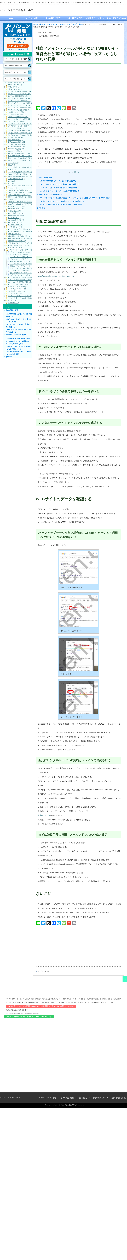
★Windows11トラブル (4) (17, 241)
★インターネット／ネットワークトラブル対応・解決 (61, 24)
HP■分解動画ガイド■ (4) (16, 179)
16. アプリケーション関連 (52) (18, 126)
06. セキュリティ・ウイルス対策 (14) (21, 103)
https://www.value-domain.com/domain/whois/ (56, 276)
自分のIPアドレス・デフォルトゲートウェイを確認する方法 (30, 273)
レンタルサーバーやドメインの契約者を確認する (59, 191)
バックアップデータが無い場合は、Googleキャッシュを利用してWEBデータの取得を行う (75, 198)
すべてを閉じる (19, 82)
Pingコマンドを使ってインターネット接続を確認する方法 (30, 261)
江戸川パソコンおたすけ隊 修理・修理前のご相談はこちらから (22, 1013)
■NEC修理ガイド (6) (15, 222)
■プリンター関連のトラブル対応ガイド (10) (23, 231)
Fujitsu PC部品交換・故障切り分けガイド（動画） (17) (27, 174)
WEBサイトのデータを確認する (49, 194)
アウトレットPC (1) (15, 293)
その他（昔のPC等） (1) (16, 291)
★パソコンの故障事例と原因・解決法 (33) (22, 282)
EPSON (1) (12, 169)
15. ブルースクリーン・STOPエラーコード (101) (25, 124)
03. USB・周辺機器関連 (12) (17, 96)
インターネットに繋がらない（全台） (23, 270)
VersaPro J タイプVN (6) (16, 206)
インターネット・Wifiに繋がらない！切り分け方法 (27, 268)
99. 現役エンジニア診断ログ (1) (19, 160)
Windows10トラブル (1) (16, 209)
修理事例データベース (95, 18)
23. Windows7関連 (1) (15, 140)
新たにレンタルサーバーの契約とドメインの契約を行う (62, 201)
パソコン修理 (32, 18)
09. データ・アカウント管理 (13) (19, 110)
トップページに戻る (43, 971)
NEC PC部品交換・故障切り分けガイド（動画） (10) (26, 186)
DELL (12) (11, 165)
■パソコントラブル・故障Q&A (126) (20, 229)
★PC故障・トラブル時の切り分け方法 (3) (22, 236)
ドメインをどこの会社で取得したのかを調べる (58, 188)
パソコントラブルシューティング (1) (20, 296)
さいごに (41, 208)
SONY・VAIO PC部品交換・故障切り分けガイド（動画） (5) (29, 197)
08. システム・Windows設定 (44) (19, 108)
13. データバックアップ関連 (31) (19, 119)
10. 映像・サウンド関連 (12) (17, 112)
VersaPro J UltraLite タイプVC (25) (20, 202)
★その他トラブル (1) (15, 248)
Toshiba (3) (11, 199)
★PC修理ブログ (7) (14, 234)
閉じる (76, 172)
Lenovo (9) (11, 181)
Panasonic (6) (12, 188)
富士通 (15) (12, 300)
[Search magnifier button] (29, 59)
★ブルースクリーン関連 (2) (17, 287)
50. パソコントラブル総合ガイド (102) (21, 158)
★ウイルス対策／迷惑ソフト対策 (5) (20, 280)
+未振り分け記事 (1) (15, 89)
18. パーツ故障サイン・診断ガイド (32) (21, 130)
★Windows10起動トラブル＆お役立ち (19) (22, 238)
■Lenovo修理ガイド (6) (16, 220)
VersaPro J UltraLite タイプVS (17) (20, 204)
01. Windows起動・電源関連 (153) (19, 91)
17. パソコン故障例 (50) (16, 128)
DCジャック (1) (13, 163)
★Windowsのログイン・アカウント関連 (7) (23, 243)
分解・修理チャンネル (116, 18)
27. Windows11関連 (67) (16, 144)
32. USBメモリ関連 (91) (16, 149)
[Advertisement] (78, 85)
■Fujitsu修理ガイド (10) (16, 215)
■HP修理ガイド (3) (14, 218)
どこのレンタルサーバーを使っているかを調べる (59, 184)
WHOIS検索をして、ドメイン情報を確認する (58, 181)
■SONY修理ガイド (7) (15, 225)
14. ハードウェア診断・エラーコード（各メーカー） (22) (27, 121)
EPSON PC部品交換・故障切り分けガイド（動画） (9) (27, 172)
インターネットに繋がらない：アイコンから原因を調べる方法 (31, 259)
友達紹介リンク (44, 815)
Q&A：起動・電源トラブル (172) (19, 195)
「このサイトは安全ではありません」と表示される (27, 252)
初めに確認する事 (44, 178)
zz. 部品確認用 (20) (14, 211)
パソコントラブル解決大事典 (16, 10)
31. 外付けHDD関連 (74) (16, 147)
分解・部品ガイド (74, 18)
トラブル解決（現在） (52, 18)
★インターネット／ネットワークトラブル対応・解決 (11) (28, 250)
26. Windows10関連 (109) (16, 142)
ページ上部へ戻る (125, 979)
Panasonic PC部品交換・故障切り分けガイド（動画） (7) (28, 190)
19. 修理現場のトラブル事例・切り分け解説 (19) (24, 133)
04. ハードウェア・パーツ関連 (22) (20, 98)
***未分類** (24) (13, 87)
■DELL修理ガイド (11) (16, 213)
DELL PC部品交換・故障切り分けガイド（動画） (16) (26, 167)
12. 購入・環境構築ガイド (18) (18, 117)
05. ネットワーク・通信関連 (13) (19, 101)
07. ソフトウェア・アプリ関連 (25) (20, 105)
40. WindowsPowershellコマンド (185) (21, 153)
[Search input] (16, 59)
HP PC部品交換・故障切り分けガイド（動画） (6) (25, 176)
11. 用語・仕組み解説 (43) (17, 114)
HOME (11, 18)
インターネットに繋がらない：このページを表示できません (31, 257)
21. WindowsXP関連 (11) (16, 137)
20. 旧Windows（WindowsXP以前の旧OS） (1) (24, 135)
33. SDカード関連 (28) (15, 151)
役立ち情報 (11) (13, 303)
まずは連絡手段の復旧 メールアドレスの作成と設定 (61, 205)
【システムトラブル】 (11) (17, 289)
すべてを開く (8, 82)
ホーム (36, 24)
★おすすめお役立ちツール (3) (18, 245)
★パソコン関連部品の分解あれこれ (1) (21, 284)
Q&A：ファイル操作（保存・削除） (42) (22, 192)
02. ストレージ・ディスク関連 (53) (20, 94)
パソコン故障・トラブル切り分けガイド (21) (23, 298)
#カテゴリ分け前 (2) (15, 85)
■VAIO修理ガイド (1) (15, 227)
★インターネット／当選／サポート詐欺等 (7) (23, 277)
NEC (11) (11, 183)
